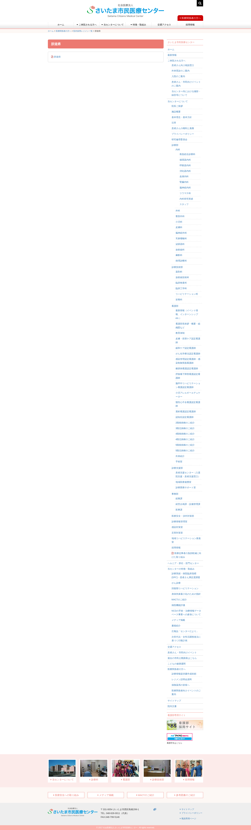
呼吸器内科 (185, 165)
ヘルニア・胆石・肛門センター (183, 563)
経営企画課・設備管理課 (188, 504)
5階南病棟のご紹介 (185, 445)
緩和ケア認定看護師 (186, 348)
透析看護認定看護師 (186, 411)
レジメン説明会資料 (182, 679)
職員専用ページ (189, 818)
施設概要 (176, 111)
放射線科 (180, 249)
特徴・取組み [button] (138, 24)
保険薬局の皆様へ (181, 685)
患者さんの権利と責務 (183, 128)
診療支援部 (177, 468)
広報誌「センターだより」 (185, 631)
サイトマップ (174, 700)
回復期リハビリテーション (185, 588)
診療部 (175, 145)
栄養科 (179, 299)
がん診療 (176, 583)
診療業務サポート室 (186, 487)
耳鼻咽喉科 (181, 238)
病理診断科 (181, 260)
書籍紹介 (176, 625)
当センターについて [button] (112, 24)
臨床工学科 (181, 288)
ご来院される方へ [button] (87, 24)
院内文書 (172, 706)
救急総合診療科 (187, 154)
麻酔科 (179, 255)
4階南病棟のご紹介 (185, 433)
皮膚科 (179, 227)
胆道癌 (57, 56)
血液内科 (184, 176)
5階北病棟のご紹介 (185, 450)
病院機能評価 (178, 605)
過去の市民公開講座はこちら (182, 658)
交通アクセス (164, 24)
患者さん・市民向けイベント (182, 652)
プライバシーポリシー (183, 134)
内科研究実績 (186, 199)
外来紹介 (180, 456)
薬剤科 (179, 271)
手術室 (179, 461)
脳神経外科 (181, 233)
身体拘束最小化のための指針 (186, 594)
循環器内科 (185, 159)
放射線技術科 (182, 277)
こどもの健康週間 (177, 663)
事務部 (175, 494)
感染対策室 (177, 527)
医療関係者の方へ (191, 18)
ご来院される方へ (177, 60)
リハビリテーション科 (187, 294)
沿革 (174, 122)
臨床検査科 (181, 282)
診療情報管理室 (179, 521)
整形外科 (180, 216)
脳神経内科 (185, 187)
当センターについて (178, 101)
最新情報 (172, 55)
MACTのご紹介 (179, 599)
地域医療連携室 (183, 482)
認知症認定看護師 (185, 417)
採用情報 (190, 24)
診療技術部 (177, 267)
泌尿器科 (180, 244)
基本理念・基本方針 (182, 117)
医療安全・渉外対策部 (183, 516)
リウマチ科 (185, 193)
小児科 (179, 222)
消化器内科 (185, 171)
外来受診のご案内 (181, 70)
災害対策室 (177, 532)
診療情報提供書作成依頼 (184, 673)
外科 (178, 210)
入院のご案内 (178, 76)
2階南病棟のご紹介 (185, 422)
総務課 (179, 498)
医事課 (179, 509)
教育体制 (180, 333)
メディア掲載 (178, 620)
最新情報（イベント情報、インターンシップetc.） (187, 314)
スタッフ (184, 204)
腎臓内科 (184, 182)
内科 (178, 149)
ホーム (60, 24)
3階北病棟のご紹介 (185, 428)
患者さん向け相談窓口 (183, 65)
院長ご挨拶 (177, 106)
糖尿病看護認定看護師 (187, 368)
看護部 (175, 306)
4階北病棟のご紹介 (185, 439)
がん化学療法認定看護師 (188, 353)
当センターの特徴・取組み (181, 569)
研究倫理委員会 (179, 139)
